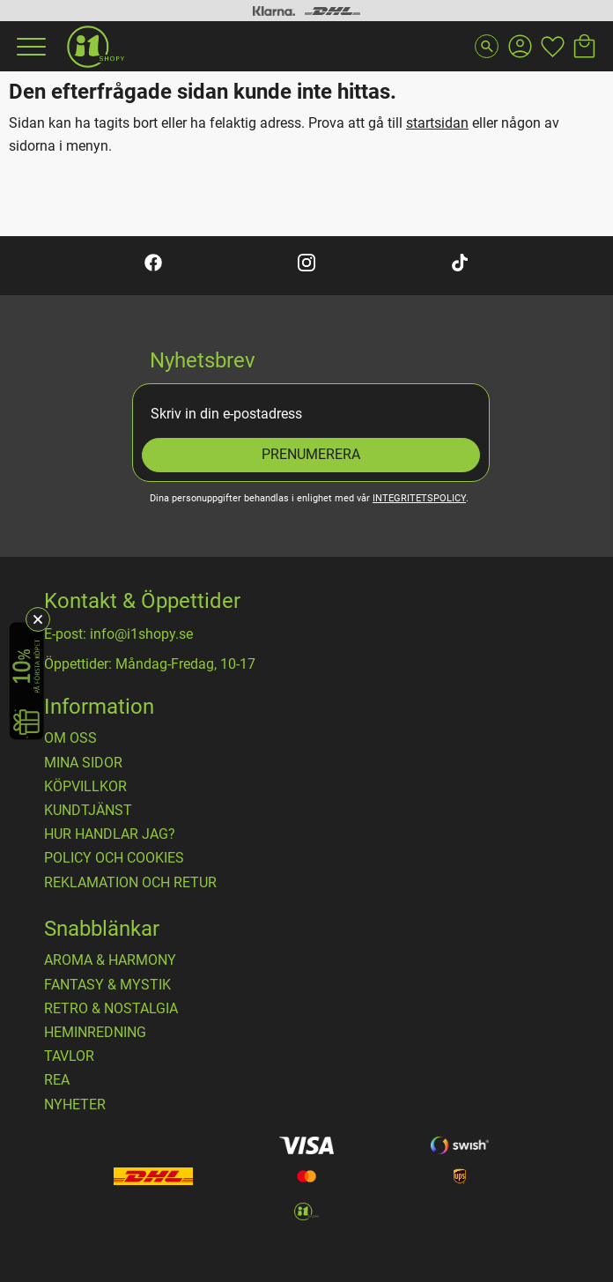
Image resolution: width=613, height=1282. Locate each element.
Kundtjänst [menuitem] (88, 811)
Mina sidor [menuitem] (83, 763)
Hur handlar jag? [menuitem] (109, 834)
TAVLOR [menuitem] (69, 1056)
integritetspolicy (419, 498)
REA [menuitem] (57, 1080)
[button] (29, 47)
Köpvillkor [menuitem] (85, 787)
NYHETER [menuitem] (75, 1105)
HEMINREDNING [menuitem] (95, 1033)
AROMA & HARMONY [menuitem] (110, 960)
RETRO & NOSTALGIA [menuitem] (111, 1009)
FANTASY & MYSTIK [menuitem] (107, 985)
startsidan (437, 123)
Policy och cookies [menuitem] (114, 858)
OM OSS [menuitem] (70, 738)
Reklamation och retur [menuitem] (130, 883)
